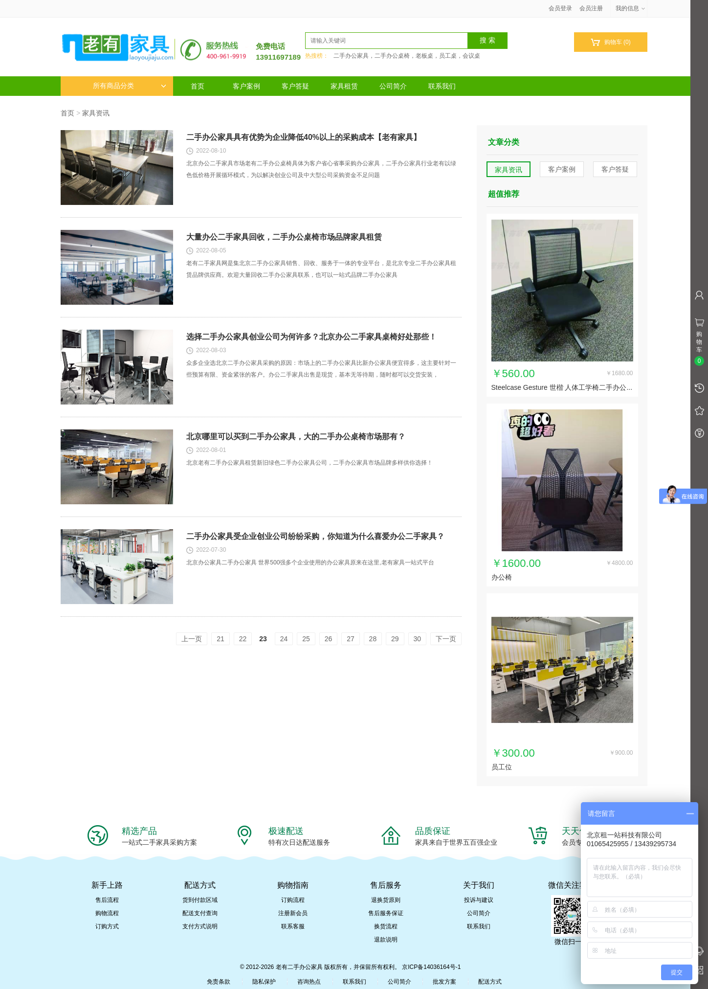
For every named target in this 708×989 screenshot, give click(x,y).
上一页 (191, 639)
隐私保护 (264, 981)
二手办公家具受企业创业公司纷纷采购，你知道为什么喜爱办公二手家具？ (315, 536)
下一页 (446, 639)
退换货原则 (385, 900)
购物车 (610, 42)
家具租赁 (344, 86)
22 (243, 639)
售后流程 (107, 900)
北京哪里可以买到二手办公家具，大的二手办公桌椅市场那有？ (295, 436)
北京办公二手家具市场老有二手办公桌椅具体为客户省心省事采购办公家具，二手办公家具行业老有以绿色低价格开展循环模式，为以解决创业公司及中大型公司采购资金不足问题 (321, 169)
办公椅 (501, 577)
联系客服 (293, 926)
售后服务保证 (385, 913)
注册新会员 (293, 913)
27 (350, 639)
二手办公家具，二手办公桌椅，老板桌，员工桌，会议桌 (406, 55)
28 (373, 639)
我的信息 (631, 8)
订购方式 (107, 926)
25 (306, 639)
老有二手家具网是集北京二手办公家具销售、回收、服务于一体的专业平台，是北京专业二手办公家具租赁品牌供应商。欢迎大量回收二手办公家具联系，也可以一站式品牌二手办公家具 (321, 269)
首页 (197, 86)
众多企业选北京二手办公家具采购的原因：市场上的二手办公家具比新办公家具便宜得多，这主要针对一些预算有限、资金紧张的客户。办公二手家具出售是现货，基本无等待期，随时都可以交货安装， (321, 369)
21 (220, 639)
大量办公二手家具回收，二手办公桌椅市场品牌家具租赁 (284, 237)
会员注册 (591, 8)
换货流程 (386, 926)
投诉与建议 (478, 900)
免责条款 (218, 981)
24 (284, 639)
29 (395, 639)
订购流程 (293, 900)
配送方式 (490, 981)
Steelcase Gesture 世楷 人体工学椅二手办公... (562, 387)
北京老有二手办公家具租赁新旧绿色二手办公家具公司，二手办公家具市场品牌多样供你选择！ (309, 462)
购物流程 (107, 913)
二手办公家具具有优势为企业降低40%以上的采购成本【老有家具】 (303, 137)
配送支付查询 (200, 913)
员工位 (501, 767)
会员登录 (560, 8)
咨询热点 (309, 981)
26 (328, 639)
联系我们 (442, 86)
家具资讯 (96, 113)
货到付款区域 (200, 900)
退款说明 (386, 939)
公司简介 (393, 86)
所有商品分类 (129, 86)
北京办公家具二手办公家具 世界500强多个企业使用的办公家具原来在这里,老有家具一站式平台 (310, 562)
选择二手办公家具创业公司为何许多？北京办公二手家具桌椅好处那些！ (311, 337)
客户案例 (246, 86)
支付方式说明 (200, 926)
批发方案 (444, 981)
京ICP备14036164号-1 (431, 967)
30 (417, 639)
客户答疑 (295, 86)
